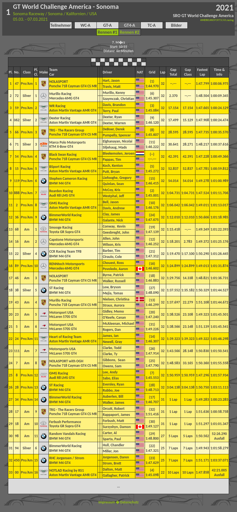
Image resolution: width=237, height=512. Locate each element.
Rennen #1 (107, 32)
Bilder (176, 25)
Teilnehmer (60, 25)
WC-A (85, 25)
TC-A (151, 25)
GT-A (107, 25)
